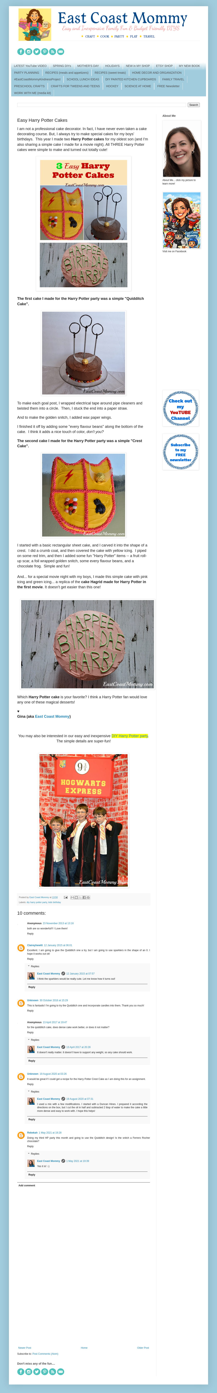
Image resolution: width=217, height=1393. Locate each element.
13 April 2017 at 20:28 (78, 1047)
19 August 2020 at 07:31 (79, 1099)
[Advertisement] (83, 1312)
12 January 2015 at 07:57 (80, 973)
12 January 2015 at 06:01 (58, 945)
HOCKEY (112, 86)
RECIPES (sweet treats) (110, 72)
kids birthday (54, 902)
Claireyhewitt (35, 945)
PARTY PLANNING (26, 72)
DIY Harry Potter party (130, 736)
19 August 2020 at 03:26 (53, 1073)
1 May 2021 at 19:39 (77, 1161)
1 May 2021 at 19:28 (50, 1132)
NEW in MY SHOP (138, 66)
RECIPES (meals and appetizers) (67, 72)
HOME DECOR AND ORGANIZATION (157, 72)
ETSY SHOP (164, 66)
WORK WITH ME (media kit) (32, 93)
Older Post (143, 1347)
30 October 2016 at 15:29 (54, 1000)
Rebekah (32, 1132)
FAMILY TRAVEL (173, 79)
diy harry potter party (37, 902)
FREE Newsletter (168, 86)
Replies (35, 966)
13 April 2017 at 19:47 (55, 1022)
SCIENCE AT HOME (137, 86)
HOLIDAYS (112, 66)
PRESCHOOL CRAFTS (29, 86)
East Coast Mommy (52, 716)
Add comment (26, 1185)
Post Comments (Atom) (45, 1353)
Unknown (32, 1000)
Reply (30, 933)
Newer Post (24, 1347)
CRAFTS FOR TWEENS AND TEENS (75, 86)
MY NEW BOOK (189, 66)
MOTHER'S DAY (88, 66)
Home (84, 1347)
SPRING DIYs (62, 66)
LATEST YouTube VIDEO (30, 66)
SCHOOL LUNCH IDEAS (83, 79)
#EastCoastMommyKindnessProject (37, 79)
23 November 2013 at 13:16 (58, 923)
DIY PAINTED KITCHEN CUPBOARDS (130, 79)
